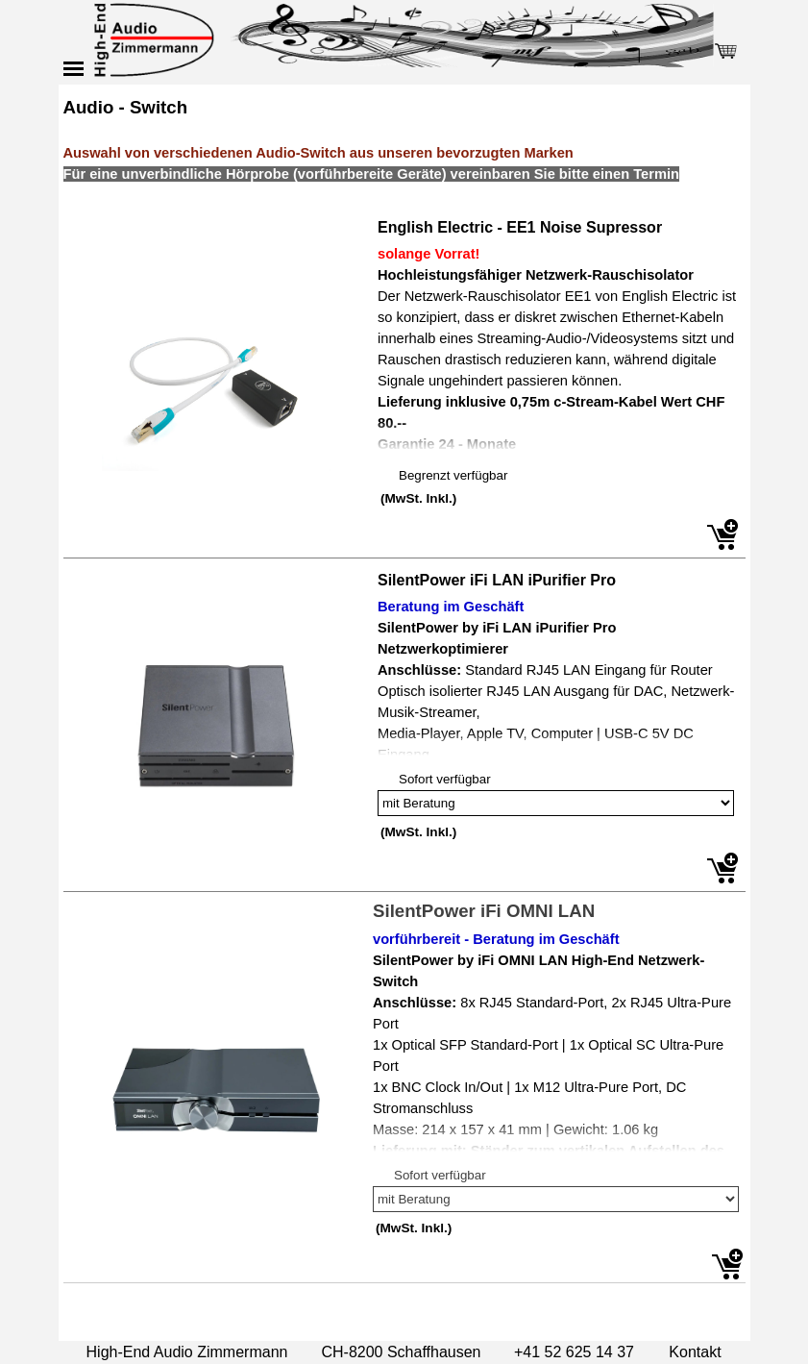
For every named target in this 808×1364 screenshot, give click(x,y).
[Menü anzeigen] (74, 68)
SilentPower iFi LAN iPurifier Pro (497, 580)
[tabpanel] (404, 150)
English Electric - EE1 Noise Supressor (520, 227)
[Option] (556, 803)
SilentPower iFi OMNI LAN (484, 911)
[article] (404, 384)
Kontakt (695, 1352)
